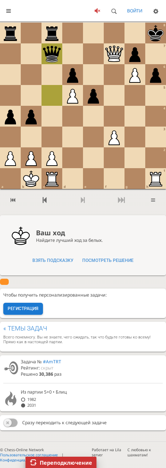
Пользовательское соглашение (29, 454)
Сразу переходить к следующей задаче (64, 422)
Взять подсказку (53, 260)
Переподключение (66, 462)
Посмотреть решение (108, 260)
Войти (134, 11)
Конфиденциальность (20, 460)
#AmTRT (52, 362)
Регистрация (23, 308)
